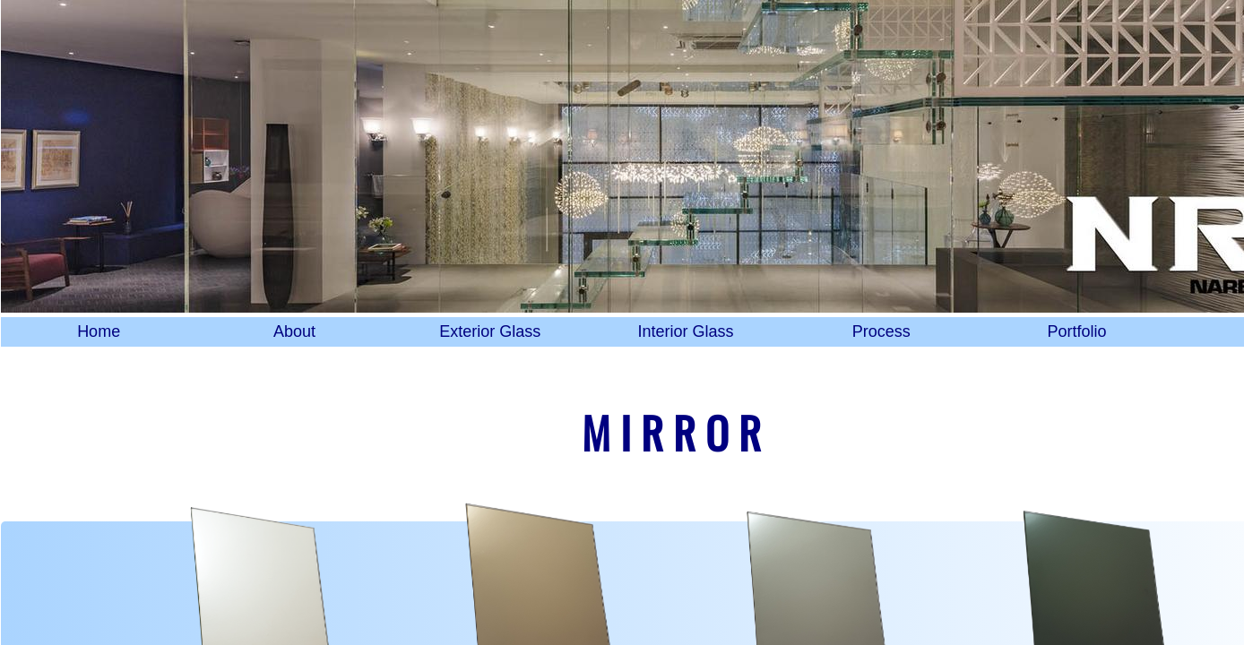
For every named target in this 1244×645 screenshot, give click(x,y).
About (294, 331)
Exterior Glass (489, 331)
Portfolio (1077, 331)
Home (98, 331)
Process (881, 331)
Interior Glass (685, 331)
